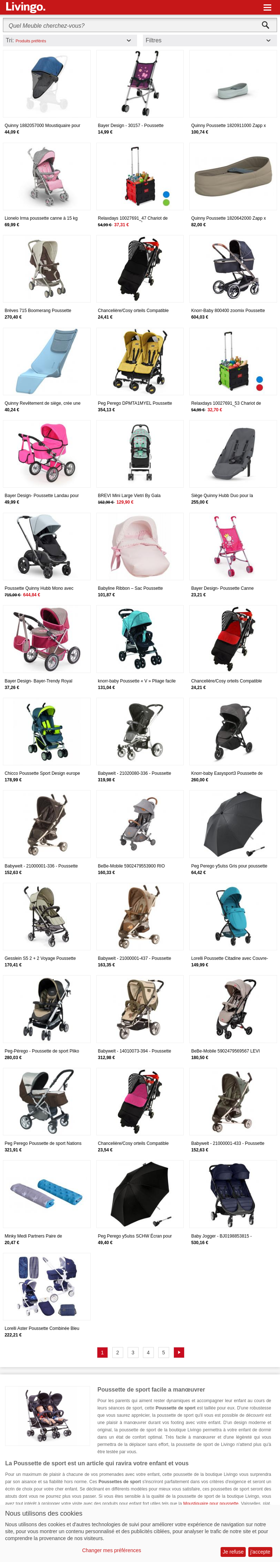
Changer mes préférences (111, 1550)
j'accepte (260, 1552)
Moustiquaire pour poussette (210, 1503)
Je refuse (233, 1552)
